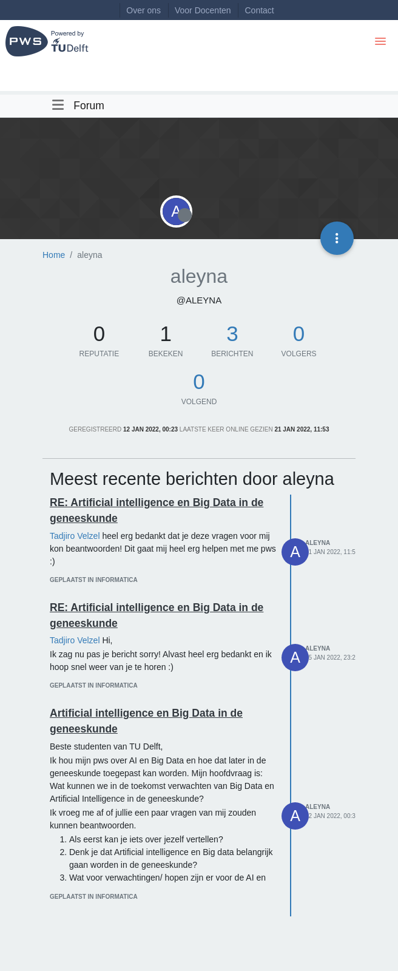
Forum (88, 106)
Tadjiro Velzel (75, 536)
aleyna (317, 543)
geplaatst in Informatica (94, 580)
